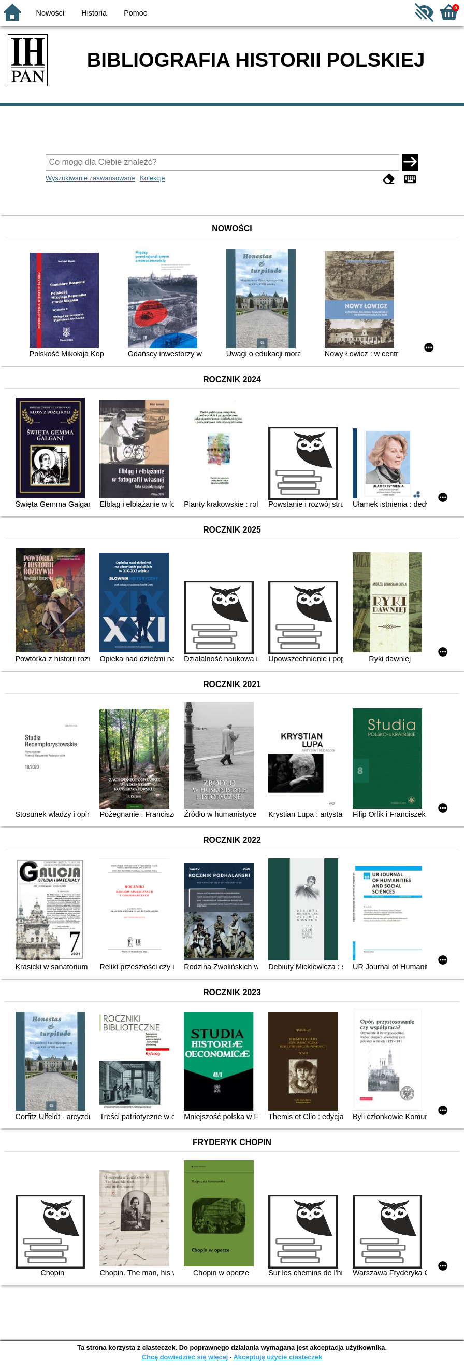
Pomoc (135, 13)
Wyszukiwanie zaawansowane (90, 178)
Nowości (50, 13)
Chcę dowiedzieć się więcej (185, 1357)
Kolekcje (152, 178)
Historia (94, 13)
